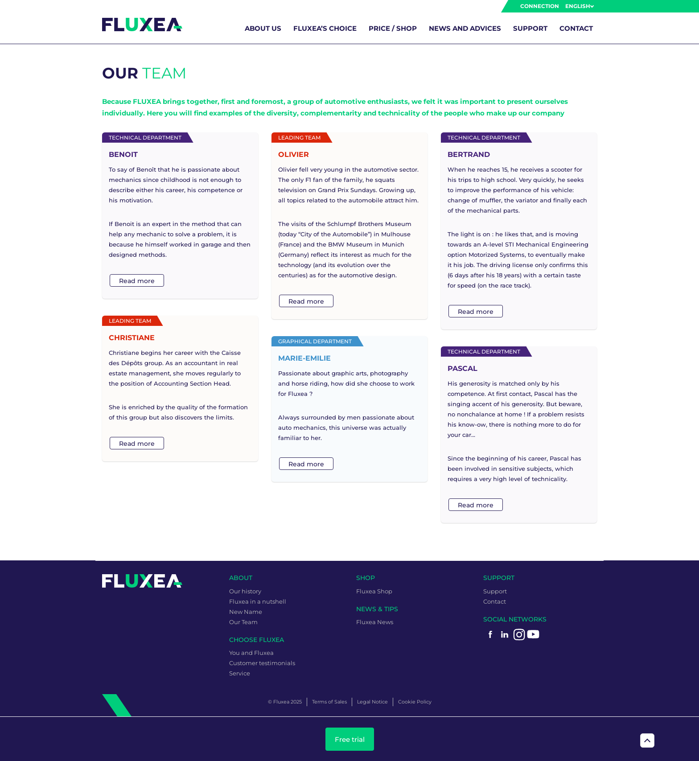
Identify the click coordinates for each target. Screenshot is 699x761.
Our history (245, 591)
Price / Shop (393, 28)
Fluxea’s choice (325, 28)
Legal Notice (372, 702)
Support (530, 28)
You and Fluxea (251, 652)
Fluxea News (374, 621)
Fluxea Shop (374, 591)
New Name (245, 611)
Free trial (350, 739)
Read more (137, 281)
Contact (576, 28)
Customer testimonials (262, 662)
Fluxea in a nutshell (257, 601)
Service (239, 673)
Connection (539, 6)
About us (263, 28)
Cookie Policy (415, 702)
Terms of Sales (329, 702)
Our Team (243, 621)
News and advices (465, 28)
